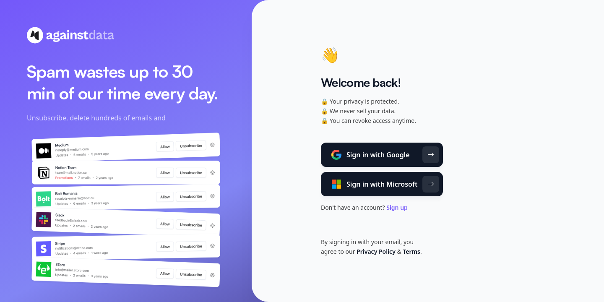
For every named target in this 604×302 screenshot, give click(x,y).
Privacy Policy (376, 251)
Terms (411, 251)
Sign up (397, 207)
